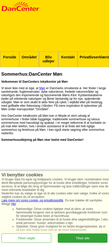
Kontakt (68, 57)
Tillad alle (82, 238)
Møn (42, 88)
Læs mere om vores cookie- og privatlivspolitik (32, 200)
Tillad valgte (26, 238)
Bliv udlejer (49, 59)
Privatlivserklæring (94, 57)
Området (29, 57)
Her (13, 204)
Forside (9, 57)
